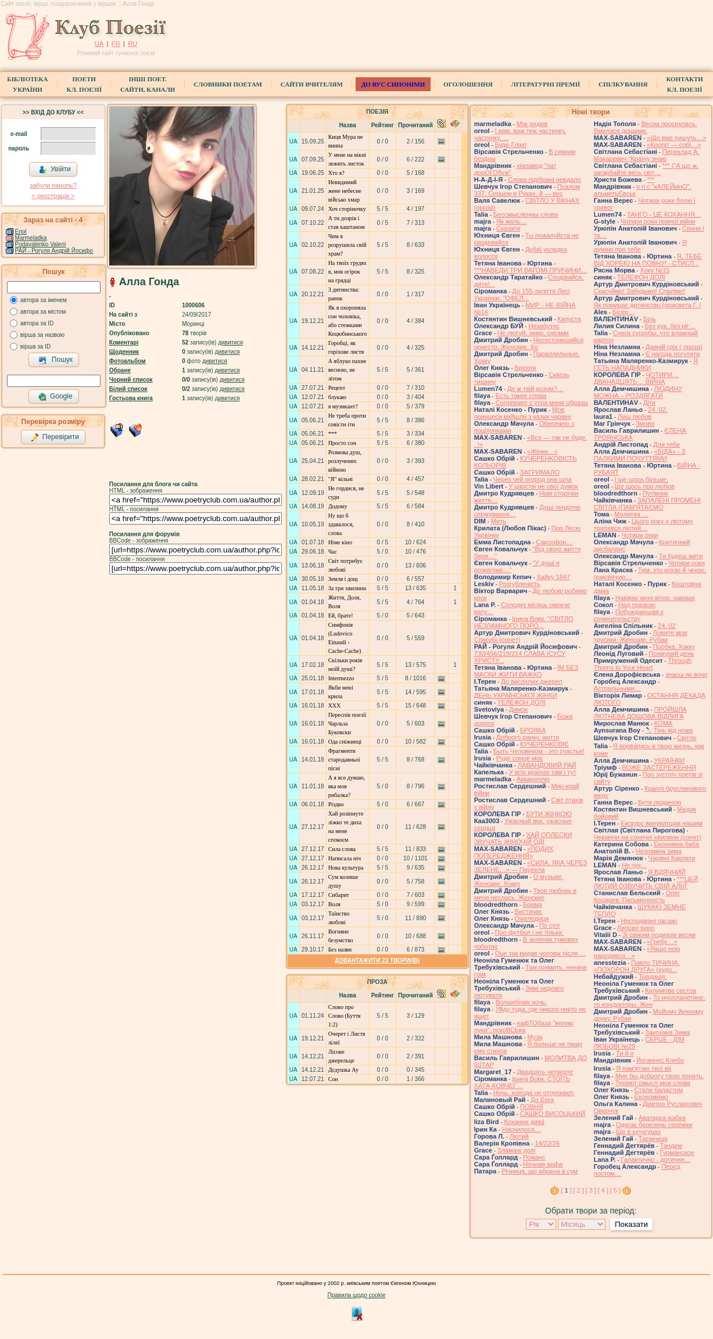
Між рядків (532, 123)
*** (332, 433)
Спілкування (623, 84)
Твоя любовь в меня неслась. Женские (525, 894)
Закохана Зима (667, 1032)
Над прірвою (636, 604)
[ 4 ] (603, 1190)
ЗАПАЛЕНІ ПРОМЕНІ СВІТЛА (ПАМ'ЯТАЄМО (647, 504)
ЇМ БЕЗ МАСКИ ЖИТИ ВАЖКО (526, 671)
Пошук (55, 360)
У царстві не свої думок (543, 486)
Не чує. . (634, 864)
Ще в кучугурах (638, 1131)
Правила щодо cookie (357, 1295)
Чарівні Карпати (671, 858)
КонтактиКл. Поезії (684, 84)
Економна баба (676, 844)
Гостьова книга (131, 398)
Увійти (54, 169)
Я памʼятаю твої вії (643, 1068)
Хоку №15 (654, 270)
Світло (687, 737)
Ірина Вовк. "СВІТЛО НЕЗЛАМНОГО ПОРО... (524, 622)
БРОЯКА (533, 730)
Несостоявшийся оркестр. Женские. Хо (529, 343)
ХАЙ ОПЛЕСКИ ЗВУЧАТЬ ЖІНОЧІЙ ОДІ (523, 838)
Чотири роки (640, 535)
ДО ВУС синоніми (393, 84)
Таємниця (653, 1138)
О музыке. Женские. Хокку (519, 880)
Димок (518, 709)
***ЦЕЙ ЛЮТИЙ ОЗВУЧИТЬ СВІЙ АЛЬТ (646, 882)
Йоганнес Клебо (660, 1060)
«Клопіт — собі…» (674, 144)
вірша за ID (35, 346)
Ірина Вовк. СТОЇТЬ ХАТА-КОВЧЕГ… (522, 1082)
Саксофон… (554, 542)
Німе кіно (340, 542)
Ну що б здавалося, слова (341, 524)
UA (99, 43)
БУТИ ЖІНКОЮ (549, 813)
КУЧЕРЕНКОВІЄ (544, 744)
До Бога (542, 1099)
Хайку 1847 (553, 576)
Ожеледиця (532, 918)
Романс (534, 1157)
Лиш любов (634, 416)
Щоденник (124, 352)
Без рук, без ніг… (670, 325)
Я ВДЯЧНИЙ (667, 871)
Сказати (508, 228)
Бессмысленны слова (525, 214)
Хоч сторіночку (347, 209)
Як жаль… (511, 221)
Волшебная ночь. (521, 1002)
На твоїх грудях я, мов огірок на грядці (347, 271)
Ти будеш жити (681, 555)
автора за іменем (43, 300)
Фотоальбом (127, 361)
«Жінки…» (542, 451)
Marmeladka (31, 238)
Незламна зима (659, 851)
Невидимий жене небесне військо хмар (344, 191)
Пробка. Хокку (674, 646)
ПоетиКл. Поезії (84, 84)
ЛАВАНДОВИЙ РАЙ (547, 765)
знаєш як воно (686, 674)
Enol (21, 231)
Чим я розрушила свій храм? (347, 245)
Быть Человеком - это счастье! (539, 751)
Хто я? (336, 173)
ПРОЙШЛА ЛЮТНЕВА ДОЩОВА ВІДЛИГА (640, 713)
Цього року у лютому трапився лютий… (643, 525)
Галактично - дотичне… (655, 1159)
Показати (631, 1224)
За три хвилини (347, 588)
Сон (333, 1079)
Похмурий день (671, 653)
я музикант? (343, 406)
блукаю (337, 397)
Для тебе (666, 444)
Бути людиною (659, 802)
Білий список (128, 389)
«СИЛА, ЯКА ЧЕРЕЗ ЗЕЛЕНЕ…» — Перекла (530, 866)
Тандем (671, 1145)
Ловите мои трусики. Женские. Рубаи (640, 636)
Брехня (525, 367)
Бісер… (623, 311)
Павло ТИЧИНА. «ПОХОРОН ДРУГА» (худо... (637, 966)
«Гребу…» (662, 941)
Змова (645, 423)
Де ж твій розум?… (535, 388)
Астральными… (617, 688)
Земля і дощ (343, 579)
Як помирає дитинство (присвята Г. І (647, 304)
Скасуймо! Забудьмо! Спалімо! (640, 291)
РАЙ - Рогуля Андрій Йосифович (58, 250)
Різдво (336, 804)
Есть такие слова (521, 395)
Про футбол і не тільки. (529, 932)
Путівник (655, 493)
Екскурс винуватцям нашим (662, 823)
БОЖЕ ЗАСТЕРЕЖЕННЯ (659, 767)
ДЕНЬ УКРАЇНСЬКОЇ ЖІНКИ (515, 695)
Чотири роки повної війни (658, 221)
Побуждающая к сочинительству (629, 615)
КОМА (663, 723)
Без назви (340, 949)
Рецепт (336, 388)
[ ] (566, 1190)
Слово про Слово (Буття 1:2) (344, 1016)
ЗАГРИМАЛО (540, 472)
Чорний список (131, 379)
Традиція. (653, 976)
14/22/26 (547, 1143)
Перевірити (54, 437)
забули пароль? (53, 185)
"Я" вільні (340, 479)
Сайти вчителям (312, 84)
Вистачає (528, 911)
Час (332, 551)
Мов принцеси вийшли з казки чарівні (522, 413)
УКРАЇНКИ (669, 760)
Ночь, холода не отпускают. (534, 1092)
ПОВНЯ (531, 1106)
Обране (120, 370)
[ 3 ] (591, 1190)
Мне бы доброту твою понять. (659, 1075)
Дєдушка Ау (343, 1070)
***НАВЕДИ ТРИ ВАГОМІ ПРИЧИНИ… (530, 270)
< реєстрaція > (52, 195)
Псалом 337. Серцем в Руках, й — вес (527, 190)
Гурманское (677, 1152)
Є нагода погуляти (673, 353)
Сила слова (342, 849)
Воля (334, 904)
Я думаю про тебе (640, 246)
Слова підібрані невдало (544, 179)
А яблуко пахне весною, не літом (347, 370)
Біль (649, 318)
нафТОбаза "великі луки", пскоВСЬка (524, 1026)
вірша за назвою (42, 335)
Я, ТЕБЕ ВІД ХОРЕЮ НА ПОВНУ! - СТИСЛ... (648, 260)
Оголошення (468, 84)
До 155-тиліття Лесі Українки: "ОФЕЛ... (522, 294)
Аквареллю (533, 779)
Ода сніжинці (344, 741)
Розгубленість (519, 583)
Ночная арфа (542, 1164)
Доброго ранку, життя (527, 737)
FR (116, 43)
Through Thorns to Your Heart (643, 664)
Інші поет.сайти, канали (147, 84)
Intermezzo (341, 678)
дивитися (230, 342)
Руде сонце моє (519, 758)
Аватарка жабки (662, 1117)
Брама (532, 904)
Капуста (569, 318)
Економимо (651, 1096)
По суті (549, 925)
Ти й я (625, 1053)
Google (55, 396)
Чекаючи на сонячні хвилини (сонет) (647, 837)
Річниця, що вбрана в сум (539, 1171)
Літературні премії (546, 84)
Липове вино (636, 927)
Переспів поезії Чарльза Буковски (347, 723)
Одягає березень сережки (654, 1124)
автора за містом (43, 311)
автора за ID (37, 323)
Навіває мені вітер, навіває (655, 597)
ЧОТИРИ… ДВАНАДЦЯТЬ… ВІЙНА (636, 378)
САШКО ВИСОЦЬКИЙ (552, 1113)
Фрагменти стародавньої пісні (344, 759)
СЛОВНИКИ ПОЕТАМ (228, 84)
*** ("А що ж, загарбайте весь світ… (646, 169)
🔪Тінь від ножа (669, 730)
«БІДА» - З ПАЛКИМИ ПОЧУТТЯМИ (640, 455)
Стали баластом (659, 1089)
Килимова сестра (670, 990)
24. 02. (658, 409)
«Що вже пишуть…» (676, 137)
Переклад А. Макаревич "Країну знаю (647, 155)
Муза (534, 1036)
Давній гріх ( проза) (674, 346)
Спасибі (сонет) (497, 639)
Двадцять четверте (545, 1071)
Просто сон (342, 443)
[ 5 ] (615, 1190)
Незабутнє (543, 325)
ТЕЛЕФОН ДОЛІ (521, 702)
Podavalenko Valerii (40, 244)
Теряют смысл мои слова (652, 1082)
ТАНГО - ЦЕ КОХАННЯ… (664, 214)
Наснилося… (521, 1129)
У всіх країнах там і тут (542, 772)
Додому (337, 506)
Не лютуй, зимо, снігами (533, 332)
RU (132, 43)
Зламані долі (516, 1150)
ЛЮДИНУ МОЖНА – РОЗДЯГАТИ (638, 392)
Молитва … (631, 514)
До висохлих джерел (531, 681)
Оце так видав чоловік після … (540, 953)
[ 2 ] (578, 1190)
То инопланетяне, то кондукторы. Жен (649, 1001)
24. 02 (667, 625)
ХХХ (334, 705)
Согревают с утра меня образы (542, 402)
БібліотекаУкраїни (27, 84)
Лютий (519, 1136)
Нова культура (346, 867)
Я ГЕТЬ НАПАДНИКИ (646, 364)
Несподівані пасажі (649, 920)
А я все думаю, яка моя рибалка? (347, 786)
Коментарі (123, 342)
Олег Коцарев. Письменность (637, 896)
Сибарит (338, 895)
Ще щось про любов (645, 486)
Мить (498, 521)
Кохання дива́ (524, 1121)
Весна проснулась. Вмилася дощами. (645, 127)
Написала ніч (344, 858)
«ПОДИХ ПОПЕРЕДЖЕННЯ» (513, 852)
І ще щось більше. (641, 479)
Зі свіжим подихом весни (659, 934)
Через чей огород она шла (532, 479)
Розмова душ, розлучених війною (344, 461)
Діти (649, 402)
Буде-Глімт (511, 144)
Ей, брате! (340, 615)
